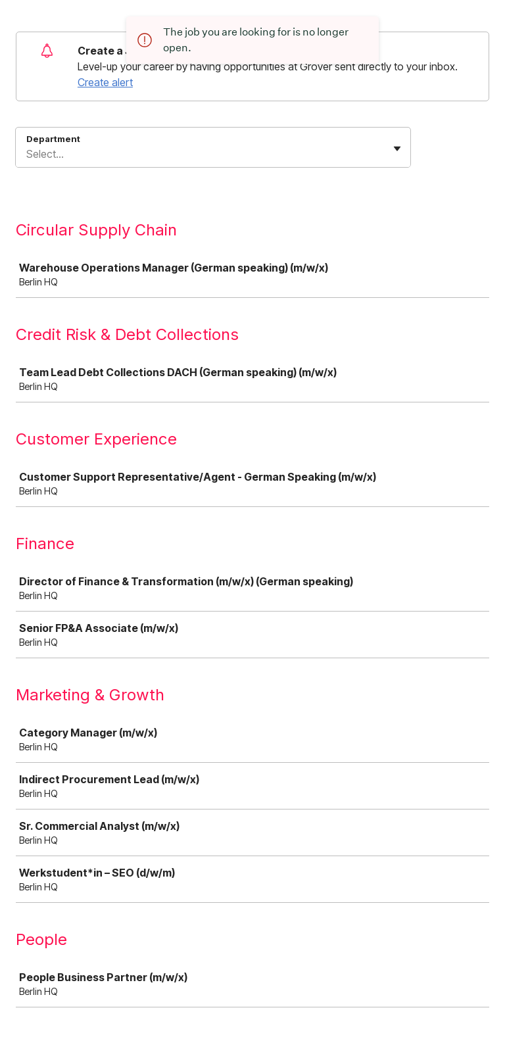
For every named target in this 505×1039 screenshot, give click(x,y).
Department (53, 138)
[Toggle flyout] (397, 149)
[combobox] (27, 154)
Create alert (105, 82)
